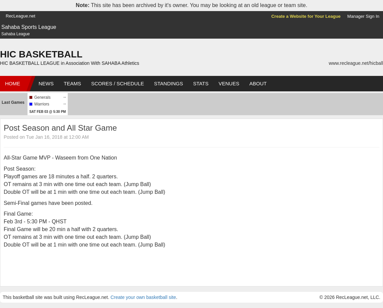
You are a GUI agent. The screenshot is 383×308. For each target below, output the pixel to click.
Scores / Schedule (117, 83)
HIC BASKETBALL (41, 54)
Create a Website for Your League (306, 16)
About (258, 83)
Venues (229, 83)
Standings (168, 83)
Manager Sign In (363, 16)
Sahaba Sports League (28, 27)
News (46, 83)
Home (12, 83)
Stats (201, 83)
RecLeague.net (20, 15)
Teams (72, 83)
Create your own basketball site (143, 297)
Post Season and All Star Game (60, 127)
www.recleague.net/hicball (356, 63)
